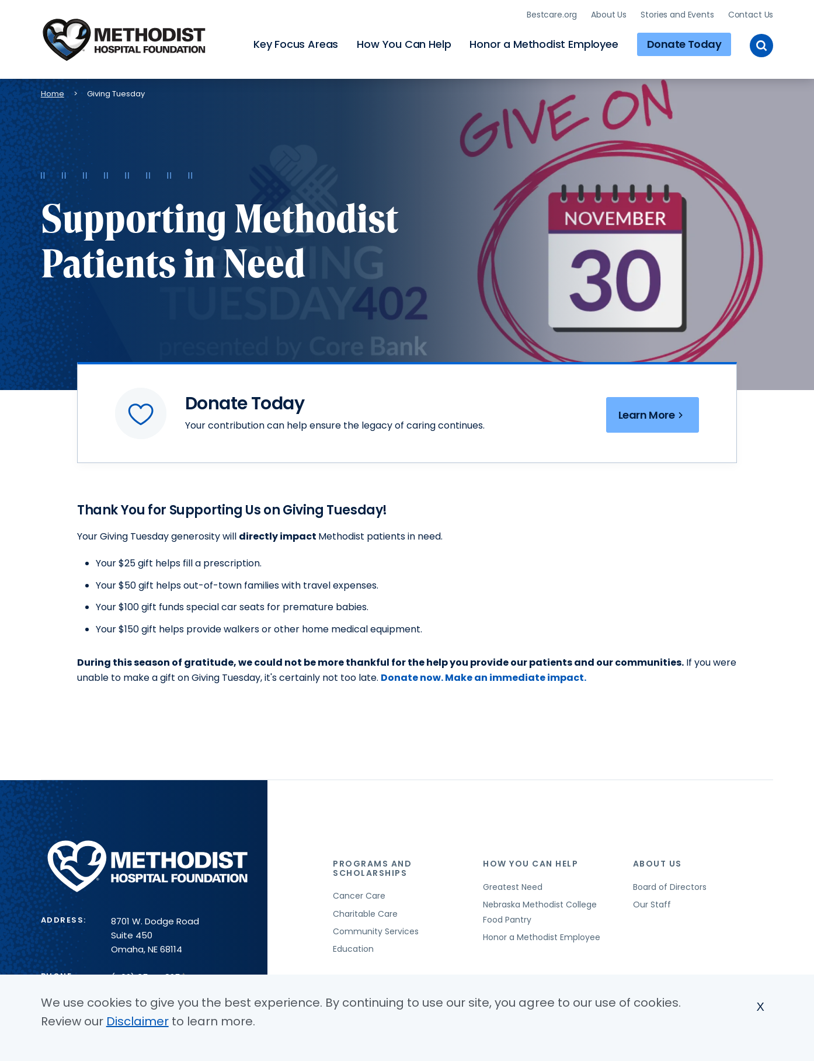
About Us (609, 14)
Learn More (652, 415)
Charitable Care (365, 914)
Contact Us (751, 14)
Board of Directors (670, 887)
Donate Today (684, 44)
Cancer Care (359, 896)
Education (353, 949)
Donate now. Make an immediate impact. (483, 677)
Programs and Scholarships (372, 868)
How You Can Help (404, 44)
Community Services (376, 931)
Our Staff (652, 904)
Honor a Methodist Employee (543, 44)
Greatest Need (512, 887)
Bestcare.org (552, 14)
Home (52, 93)
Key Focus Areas (295, 44)
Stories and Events (677, 14)
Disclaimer (137, 1025)
